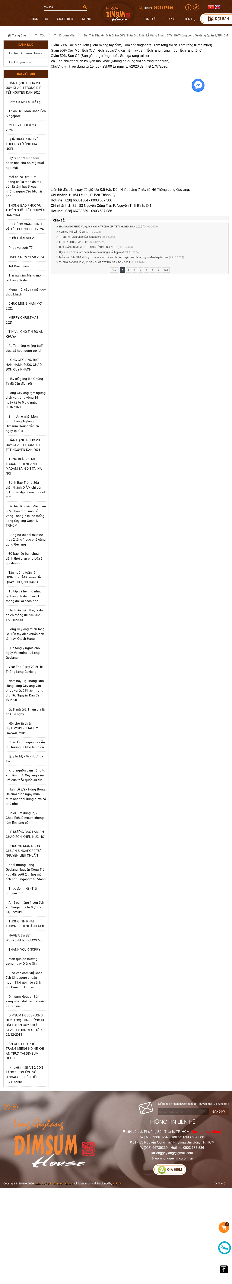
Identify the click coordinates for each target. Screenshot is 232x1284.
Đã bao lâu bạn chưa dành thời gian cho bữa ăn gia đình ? (25, 558)
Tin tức (150, 19)
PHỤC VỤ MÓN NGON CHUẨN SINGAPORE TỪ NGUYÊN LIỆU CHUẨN (23, 850)
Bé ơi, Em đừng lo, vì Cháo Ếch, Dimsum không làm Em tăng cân (25, 818)
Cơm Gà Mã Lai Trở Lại (25, 102)
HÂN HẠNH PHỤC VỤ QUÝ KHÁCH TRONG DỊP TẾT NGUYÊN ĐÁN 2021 (23, 445)
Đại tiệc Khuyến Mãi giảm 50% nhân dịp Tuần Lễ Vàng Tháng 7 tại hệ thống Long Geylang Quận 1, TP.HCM (156, 35)
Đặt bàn (218, 19)
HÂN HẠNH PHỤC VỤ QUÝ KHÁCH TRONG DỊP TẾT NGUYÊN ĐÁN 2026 (23, 87)
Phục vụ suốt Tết (21, 247)
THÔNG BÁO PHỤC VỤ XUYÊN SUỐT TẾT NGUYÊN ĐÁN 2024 (25, 210)
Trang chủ (39, 19)
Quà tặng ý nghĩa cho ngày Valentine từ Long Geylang (23, 653)
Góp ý (170, 19)
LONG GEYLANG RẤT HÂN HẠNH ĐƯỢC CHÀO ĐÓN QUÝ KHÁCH (24, 364)
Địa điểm (170, 1170)
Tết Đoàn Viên (19, 266)
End (166, 270)
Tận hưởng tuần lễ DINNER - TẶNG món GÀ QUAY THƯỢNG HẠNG (23, 577)
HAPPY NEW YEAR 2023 (26, 257)
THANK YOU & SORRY (24, 949)
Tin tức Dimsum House (25, 53)
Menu (86, 19)
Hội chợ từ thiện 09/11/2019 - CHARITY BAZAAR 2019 (22, 728)
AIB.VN (117, 1183)
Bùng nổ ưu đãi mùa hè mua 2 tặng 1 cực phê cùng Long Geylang (26, 539)
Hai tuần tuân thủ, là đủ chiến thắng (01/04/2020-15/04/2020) (24, 615)
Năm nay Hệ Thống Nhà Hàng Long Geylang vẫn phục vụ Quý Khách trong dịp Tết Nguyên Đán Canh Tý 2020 (25, 690)
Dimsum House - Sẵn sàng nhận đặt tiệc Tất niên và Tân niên (26, 1001)
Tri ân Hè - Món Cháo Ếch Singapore (80, 236)
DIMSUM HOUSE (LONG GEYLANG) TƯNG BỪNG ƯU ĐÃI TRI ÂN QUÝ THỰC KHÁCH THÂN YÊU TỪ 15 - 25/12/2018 (25, 1024)
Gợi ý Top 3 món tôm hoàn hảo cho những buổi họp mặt (25, 163)
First (114, 270)
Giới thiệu (65, 19)
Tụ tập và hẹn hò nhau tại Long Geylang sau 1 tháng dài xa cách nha (24, 596)
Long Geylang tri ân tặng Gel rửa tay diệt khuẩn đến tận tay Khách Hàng (25, 634)
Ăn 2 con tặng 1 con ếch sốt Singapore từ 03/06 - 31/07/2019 (25, 907)
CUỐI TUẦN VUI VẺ (22, 238)
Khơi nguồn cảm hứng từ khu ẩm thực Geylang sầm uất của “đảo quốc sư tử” (25, 775)
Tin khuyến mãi (64, 35)
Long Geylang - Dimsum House (54, 1183)
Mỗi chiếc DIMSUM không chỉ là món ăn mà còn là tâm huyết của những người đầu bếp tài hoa (24, 186)
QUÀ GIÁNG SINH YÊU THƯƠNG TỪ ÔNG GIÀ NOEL (23, 144)
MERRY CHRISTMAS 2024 (74, 241)
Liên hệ (190, 19)
